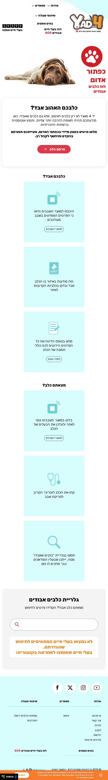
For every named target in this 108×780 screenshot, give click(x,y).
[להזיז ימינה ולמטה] (4, 777)
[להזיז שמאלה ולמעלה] (2, 776)
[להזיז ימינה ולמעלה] (4, 776)
